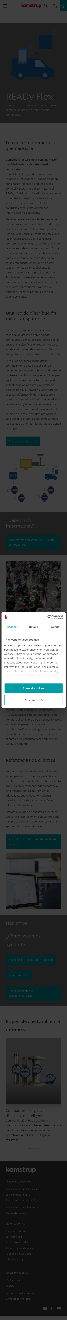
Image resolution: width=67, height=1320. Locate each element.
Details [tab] (33, 626)
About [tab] (55, 626)
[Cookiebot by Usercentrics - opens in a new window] (48, 617)
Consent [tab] (12, 626)
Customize (34, 699)
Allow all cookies (33, 688)
